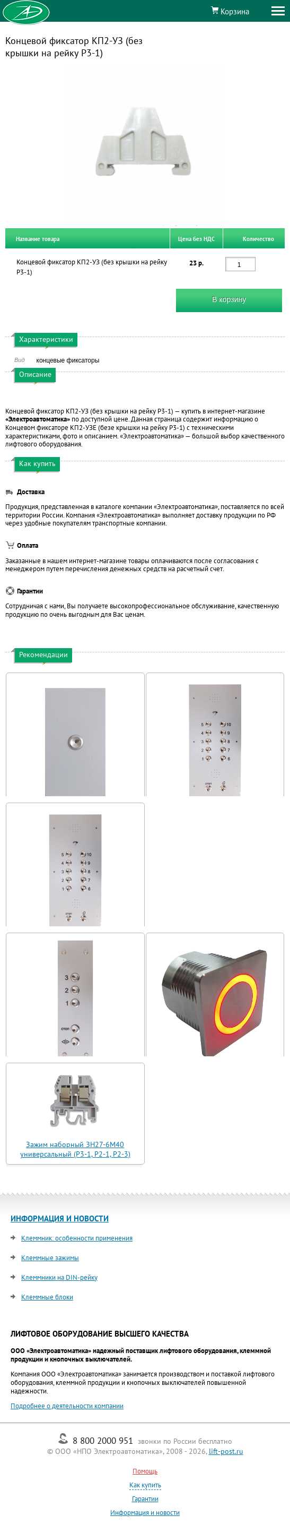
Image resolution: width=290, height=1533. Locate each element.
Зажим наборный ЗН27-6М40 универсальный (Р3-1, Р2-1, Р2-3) (75, 1149)
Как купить (145, 1484)
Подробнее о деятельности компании (67, 1405)
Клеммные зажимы (50, 1257)
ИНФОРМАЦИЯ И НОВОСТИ (60, 1218)
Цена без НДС (196, 238)
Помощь (145, 1471)
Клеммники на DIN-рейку (59, 1277)
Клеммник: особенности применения (77, 1238)
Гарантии (145, 1498)
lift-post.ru (226, 1451)
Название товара (37, 238)
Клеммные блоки (47, 1297)
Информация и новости (145, 1512)
